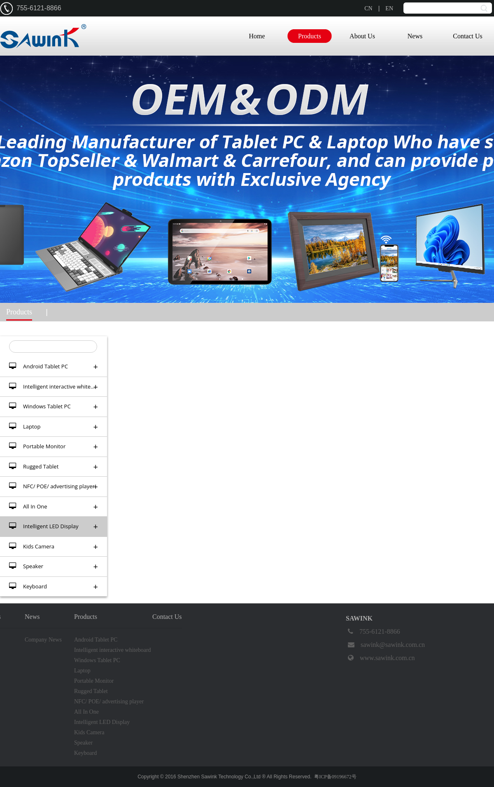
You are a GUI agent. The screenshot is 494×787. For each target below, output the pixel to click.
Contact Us (467, 36)
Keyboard (53, 586)
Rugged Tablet (53, 466)
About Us (362, 36)
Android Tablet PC (53, 366)
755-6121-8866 (373, 631)
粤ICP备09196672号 (335, 777)
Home (257, 36)
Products (309, 36)
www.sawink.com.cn (380, 658)
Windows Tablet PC (53, 406)
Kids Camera (53, 546)
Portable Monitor (53, 446)
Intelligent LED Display (53, 526)
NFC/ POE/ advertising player (53, 486)
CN (368, 8)
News (415, 36)
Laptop (53, 426)
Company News (43, 640)
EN (389, 8)
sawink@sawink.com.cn (385, 644)
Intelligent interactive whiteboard (57, 386)
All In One (53, 506)
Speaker (53, 566)
